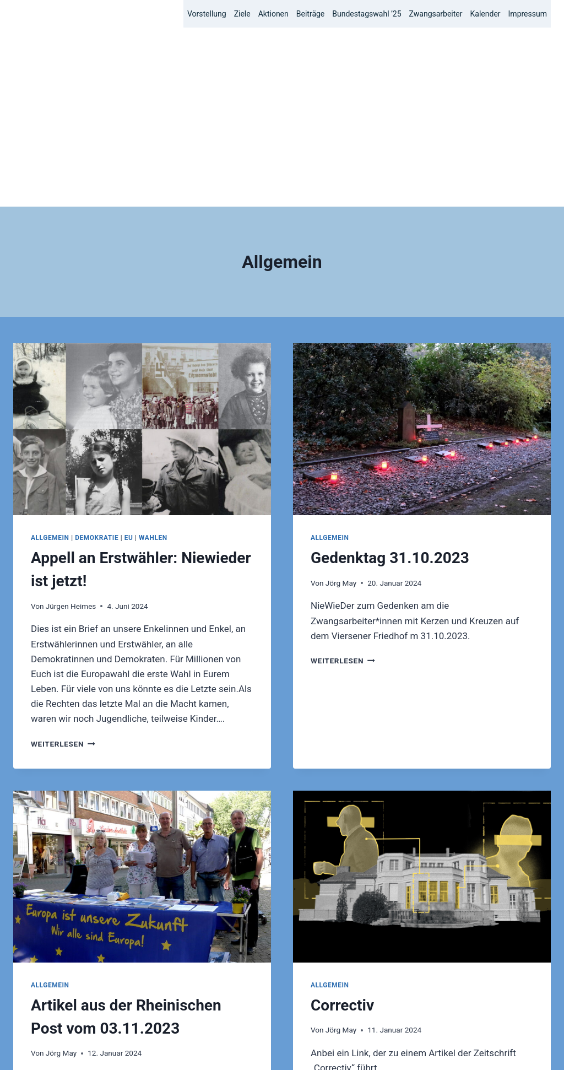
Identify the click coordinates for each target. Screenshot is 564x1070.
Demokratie (96, 359)
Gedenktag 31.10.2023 (390, 379)
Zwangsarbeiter (436, 13)
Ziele (242, 13)
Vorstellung (206, 13)
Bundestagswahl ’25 (366, 13)
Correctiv (342, 826)
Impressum (527, 13)
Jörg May (341, 403)
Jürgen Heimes (71, 427)
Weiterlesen (63, 564)
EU (128, 359)
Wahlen (153, 359)
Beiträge (310, 13)
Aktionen (273, 13)
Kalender (485, 13)
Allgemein (50, 359)
